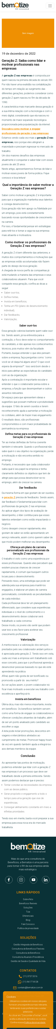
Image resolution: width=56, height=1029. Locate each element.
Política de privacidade (28, 928)
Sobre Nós (28, 899)
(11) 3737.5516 (30, 976)
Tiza (28, 912)
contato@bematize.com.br (30, 987)
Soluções (28, 907)
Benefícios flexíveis (28, 903)
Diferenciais (28, 916)
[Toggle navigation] (50, 6)
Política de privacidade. (35, 1022)
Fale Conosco (28, 924)
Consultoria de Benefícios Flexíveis (28, 949)
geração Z (9, 497)
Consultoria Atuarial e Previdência (28, 957)
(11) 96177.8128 (30, 982)
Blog (28, 920)
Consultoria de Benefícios (28, 953)
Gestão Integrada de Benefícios (28, 944)
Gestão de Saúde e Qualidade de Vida (28, 961)
